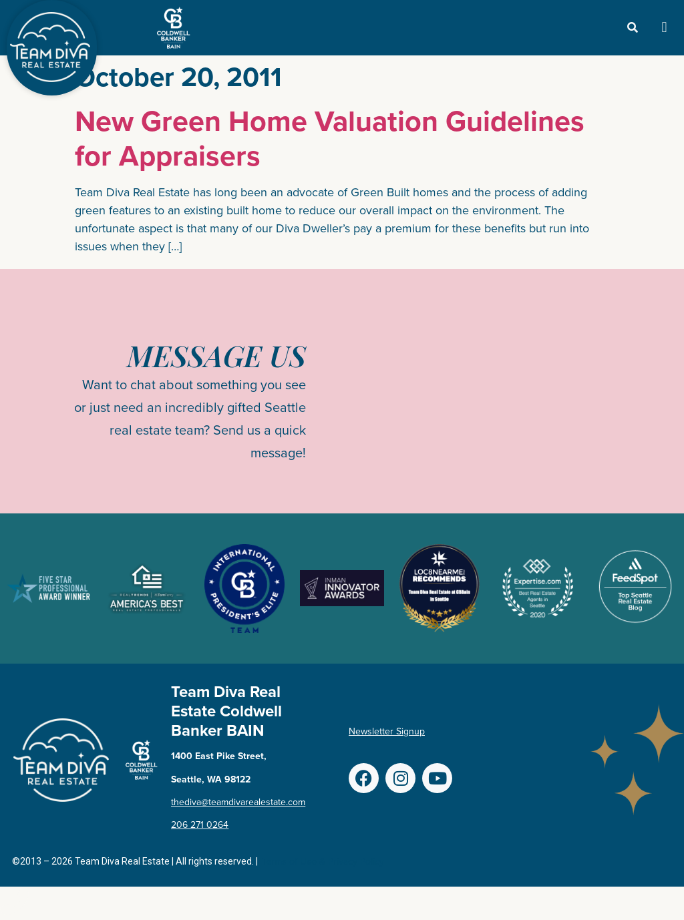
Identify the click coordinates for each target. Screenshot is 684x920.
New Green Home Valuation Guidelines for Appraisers (329, 137)
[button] (664, 28)
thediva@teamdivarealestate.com (238, 802)
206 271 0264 (199, 825)
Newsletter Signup (387, 731)
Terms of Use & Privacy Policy (323, 862)
